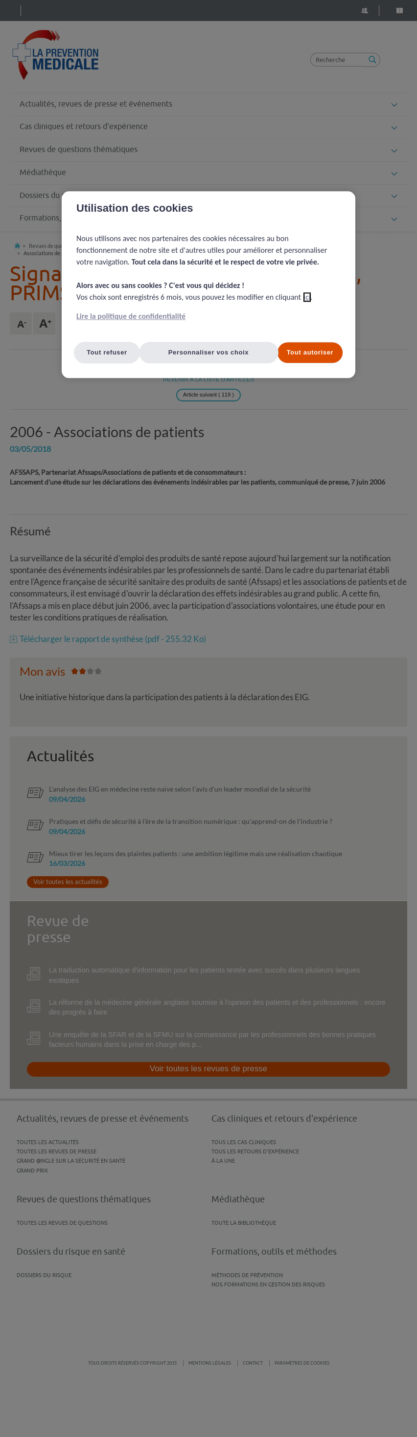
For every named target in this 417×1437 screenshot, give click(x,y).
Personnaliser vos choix (208, 352)
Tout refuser (107, 352)
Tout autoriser (310, 352)
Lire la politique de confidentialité (130, 316)
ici (307, 297)
